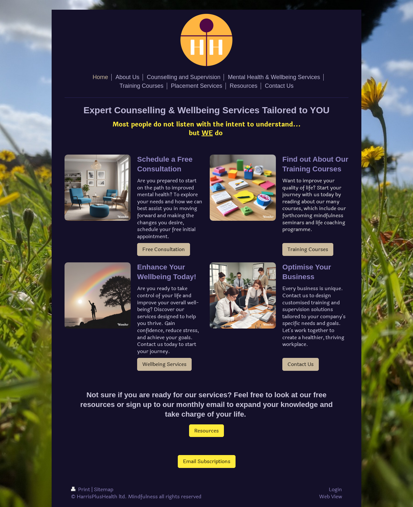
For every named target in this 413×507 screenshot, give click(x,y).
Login (335, 489)
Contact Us (300, 364)
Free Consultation (163, 249)
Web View (330, 496)
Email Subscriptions (206, 461)
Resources (206, 431)
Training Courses (307, 249)
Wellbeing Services (164, 364)
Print (81, 489)
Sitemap (103, 489)
